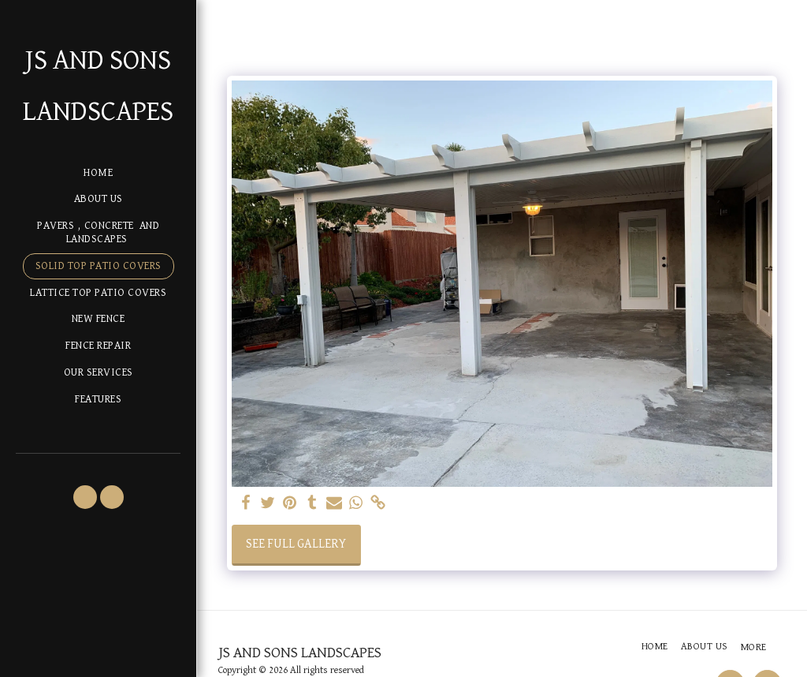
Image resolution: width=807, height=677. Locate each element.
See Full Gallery (296, 544)
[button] (85, 497)
